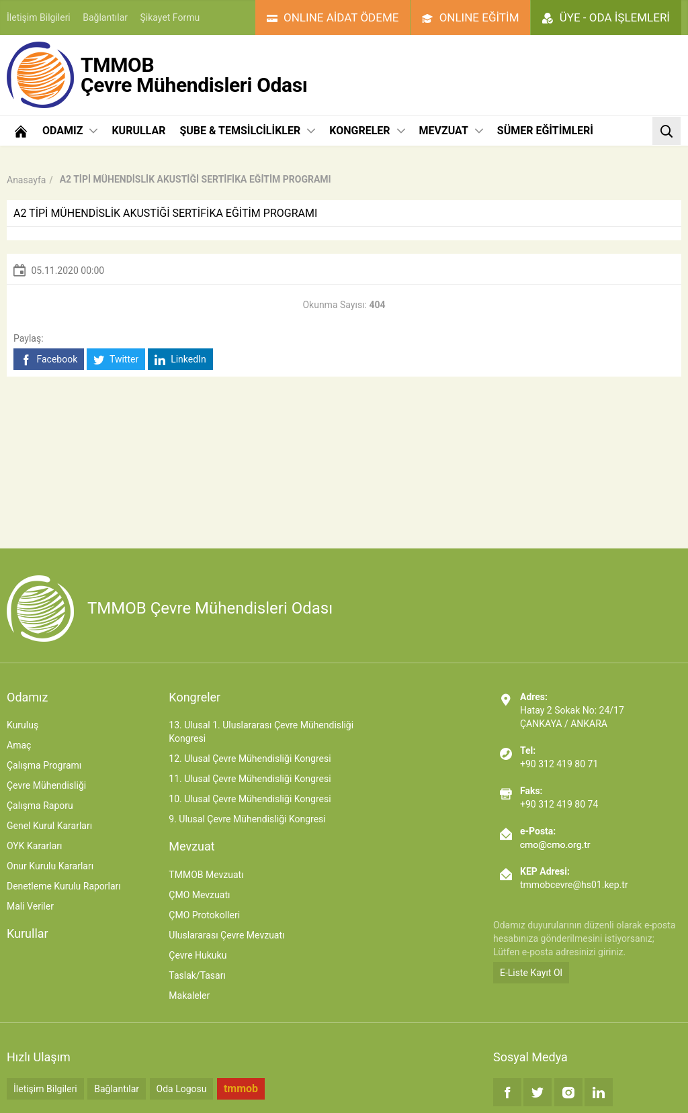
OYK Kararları (34, 845)
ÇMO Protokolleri (204, 915)
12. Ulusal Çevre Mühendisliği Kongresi (250, 758)
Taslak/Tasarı (197, 975)
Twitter (115, 359)
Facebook (48, 359)
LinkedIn (180, 359)
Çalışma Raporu (40, 805)
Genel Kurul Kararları (49, 825)
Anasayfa (26, 180)
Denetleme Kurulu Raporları (64, 886)
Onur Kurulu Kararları (50, 866)
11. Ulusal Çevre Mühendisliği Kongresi (250, 778)
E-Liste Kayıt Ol (531, 972)
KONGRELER (366, 130)
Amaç (19, 745)
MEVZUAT (451, 130)
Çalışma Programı (44, 765)
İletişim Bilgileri (39, 17)
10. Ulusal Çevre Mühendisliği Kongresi (250, 798)
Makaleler (189, 995)
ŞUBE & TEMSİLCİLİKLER (247, 130)
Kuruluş (22, 725)
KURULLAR (138, 130)
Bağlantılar (105, 17)
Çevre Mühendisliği (46, 785)
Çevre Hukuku (197, 955)
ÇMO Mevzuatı (199, 894)
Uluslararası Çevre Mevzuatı (226, 935)
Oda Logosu (182, 1088)
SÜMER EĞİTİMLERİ (545, 130)
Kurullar (27, 933)
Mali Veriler (30, 906)
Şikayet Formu (170, 17)
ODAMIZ (69, 130)
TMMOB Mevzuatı (206, 874)
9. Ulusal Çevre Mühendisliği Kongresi (247, 819)
